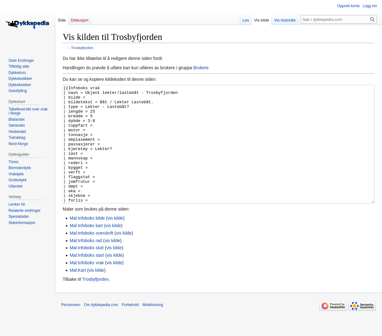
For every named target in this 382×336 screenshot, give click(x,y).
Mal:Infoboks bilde (87, 241)
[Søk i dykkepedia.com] (339, 19)
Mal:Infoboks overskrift (91, 256)
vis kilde (115, 241)
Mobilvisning (153, 328)
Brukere (201, 67)
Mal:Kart (78, 293)
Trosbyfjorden (82, 48)
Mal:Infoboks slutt (87, 271)
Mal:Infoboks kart (86, 248)
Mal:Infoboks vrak (87, 286)
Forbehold (130, 328)
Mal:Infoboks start (87, 278)
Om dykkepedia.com (101, 328)
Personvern (70, 328)
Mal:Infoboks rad (86, 263)
